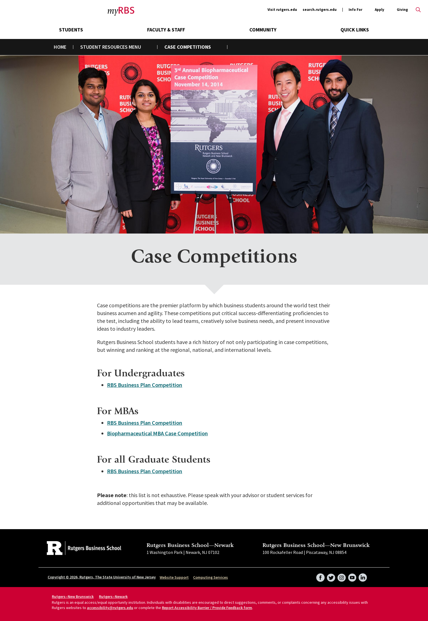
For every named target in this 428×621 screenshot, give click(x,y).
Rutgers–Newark (113, 596)
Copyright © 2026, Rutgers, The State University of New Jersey (102, 577)
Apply (379, 10)
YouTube (352, 575)
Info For (355, 10)
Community (262, 29)
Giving (402, 9)
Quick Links (355, 29)
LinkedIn (363, 575)
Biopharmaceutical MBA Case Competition (157, 433)
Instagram (341, 575)
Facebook (320, 575)
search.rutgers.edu (320, 9)
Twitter (331, 575)
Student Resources (104, 47)
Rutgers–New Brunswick (73, 596)
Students (71, 29)
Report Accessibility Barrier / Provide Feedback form (207, 607)
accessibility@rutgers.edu (110, 607)
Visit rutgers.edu (282, 9)
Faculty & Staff (166, 29)
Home (60, 47)
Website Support (174, 577)
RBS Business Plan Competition (144, 384)
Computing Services (210, 577)
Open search (418, 9)
